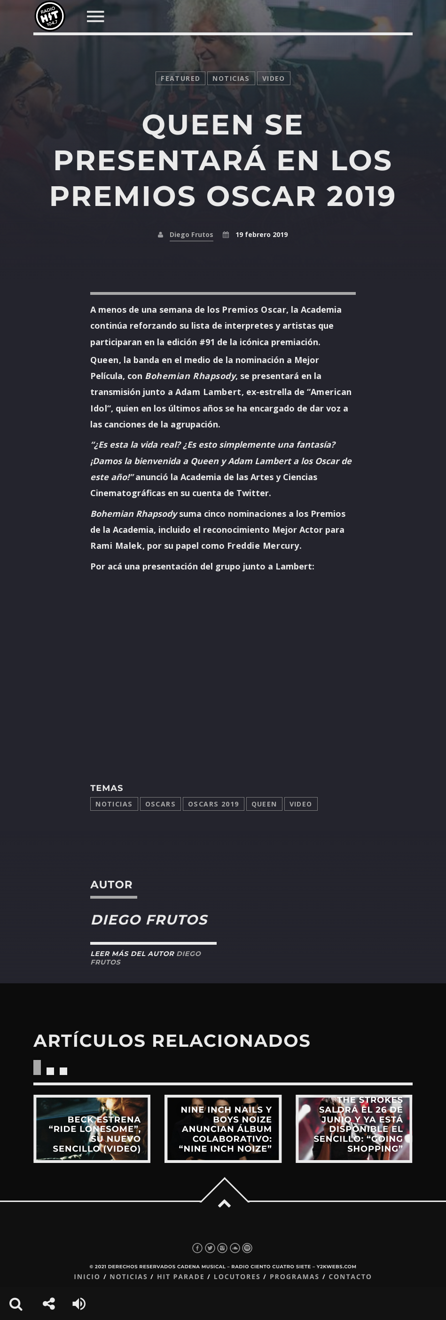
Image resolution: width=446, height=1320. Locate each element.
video (273, 78)
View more (91, 1129)
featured (180, 78)
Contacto (350, 1277)
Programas (295, 1277)
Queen (264, 803)
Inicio (87, 1277)
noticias (231, 78)
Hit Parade (180, 1277)
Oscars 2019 (213, 803)
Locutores (237, 1277)
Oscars (160, 803)
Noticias (114, 803)
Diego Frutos (191, 234)
